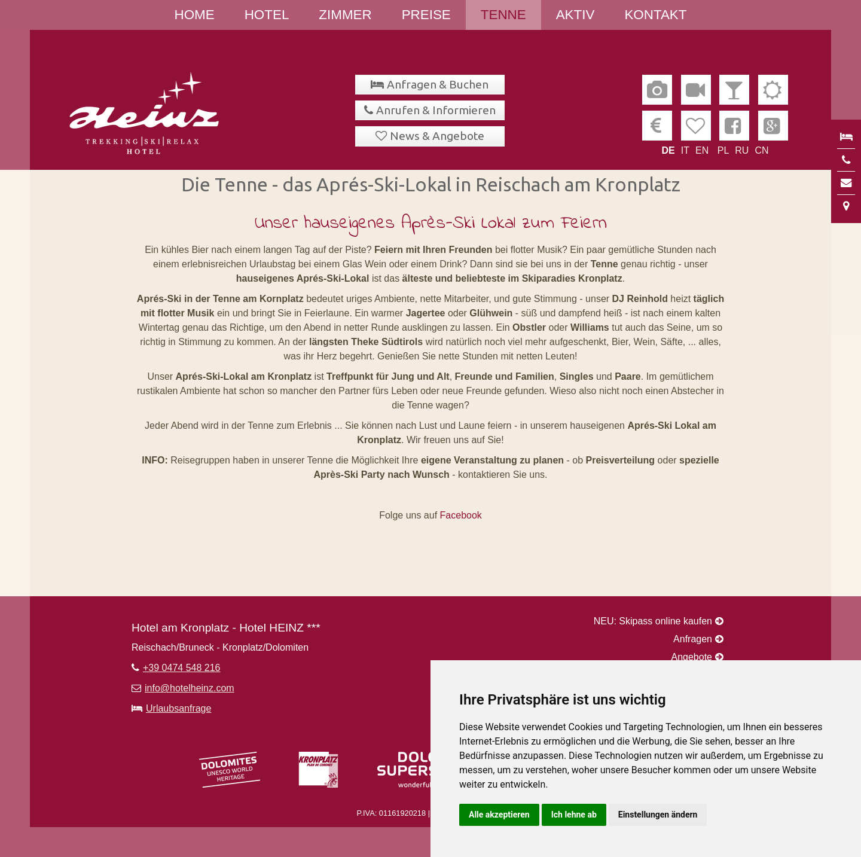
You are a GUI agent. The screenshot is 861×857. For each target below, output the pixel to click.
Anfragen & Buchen (437, 84)
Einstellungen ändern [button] (658, 814)
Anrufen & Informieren (436, 110)
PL (723, 150)
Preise (426, 14)
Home (195, 14)
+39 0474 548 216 (181, 668)
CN (761, 150)
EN (702, 150)
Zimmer (345, 14)
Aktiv (575, 14)
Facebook (461, 515)
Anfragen (692, 639)
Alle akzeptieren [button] (499, 814)
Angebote (691, 657)
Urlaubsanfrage (178, 708)
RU (742, 150)
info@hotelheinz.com (189, 688)
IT (685, 150)
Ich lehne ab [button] (574, 814)
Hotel (267, 14)
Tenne (503, 14)
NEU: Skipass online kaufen (653, 621)
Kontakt (655, 14)
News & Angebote (437, 135)
